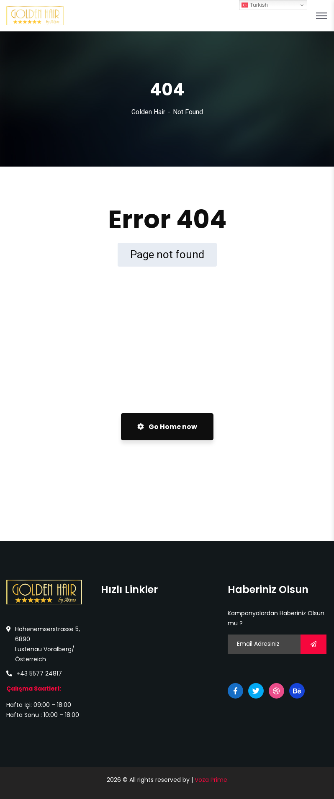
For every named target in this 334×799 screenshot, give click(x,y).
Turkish (255, 5)
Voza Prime (211, 780)
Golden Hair (148, 112)
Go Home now (167, 427)
